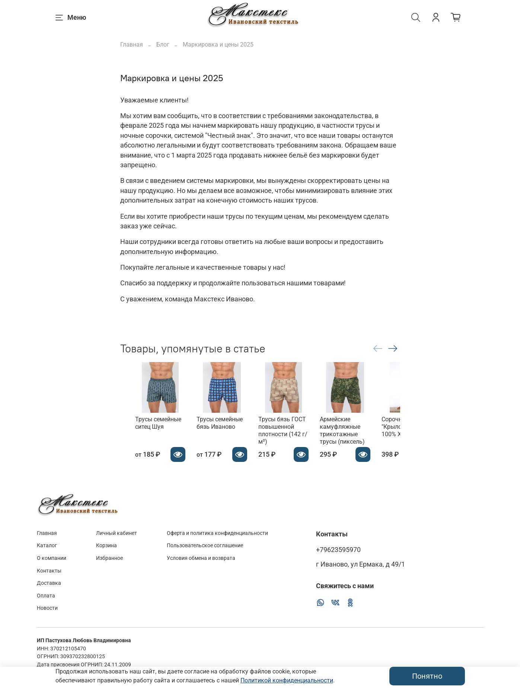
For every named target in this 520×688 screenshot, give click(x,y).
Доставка (49, 583)
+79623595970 (338, 550)
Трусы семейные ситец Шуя (143, 434)
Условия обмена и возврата (201, 558)
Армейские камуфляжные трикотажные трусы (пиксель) (366, 441)
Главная (131, 44)
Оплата (46, 596)
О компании (51, 558)
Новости (47, 608)
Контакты (49, 571)
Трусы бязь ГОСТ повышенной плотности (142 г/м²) (295, 438)
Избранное (109, 558)
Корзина (106, 545)
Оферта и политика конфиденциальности (217, 533)
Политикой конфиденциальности (286, 680)
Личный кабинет (116, 533)
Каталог (47, 545)
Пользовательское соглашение (205, 545)
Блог (162, 44)
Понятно (427, 676)
